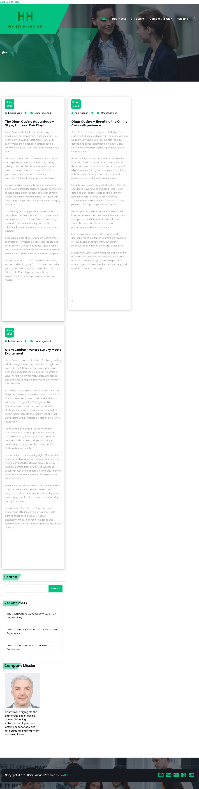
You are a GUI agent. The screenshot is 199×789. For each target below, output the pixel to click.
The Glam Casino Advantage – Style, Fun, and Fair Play (29, 123)
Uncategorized (43, 113)
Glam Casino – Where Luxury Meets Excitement (33, 352)
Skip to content (9, 2)
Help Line (182, 19)
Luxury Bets (119, 19)
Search (10, 577)
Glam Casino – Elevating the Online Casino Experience (99, 123)
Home (103, 19)
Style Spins (138, 19)
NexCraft (65, 775)
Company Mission (160, 19)
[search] (194, 19)
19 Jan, (10, 104)
